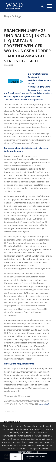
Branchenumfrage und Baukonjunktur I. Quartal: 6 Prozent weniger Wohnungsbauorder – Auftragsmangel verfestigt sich (27, 46)
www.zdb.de (44, 404)
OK (15, 456)
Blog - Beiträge (12, 16)
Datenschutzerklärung (35, 456)
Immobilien (8, 65)
